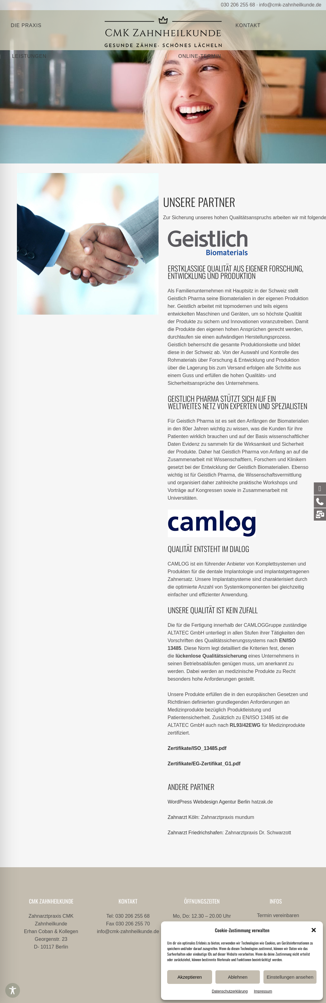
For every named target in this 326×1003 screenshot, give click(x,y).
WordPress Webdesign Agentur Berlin (209, 801)
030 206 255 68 (238, 4)
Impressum (263, 991)
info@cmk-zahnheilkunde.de (290, 4)
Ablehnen (237, 977)
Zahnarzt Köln (183, 817)
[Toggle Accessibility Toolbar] (13, 990)
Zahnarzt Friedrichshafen (195, 832)
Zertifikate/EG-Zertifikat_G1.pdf (204, 763)
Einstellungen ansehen (290, 977)
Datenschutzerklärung (230, 991)
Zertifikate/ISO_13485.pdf (197, 748)
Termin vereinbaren (278, 915)
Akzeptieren (189, 977)
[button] (314, 930)
